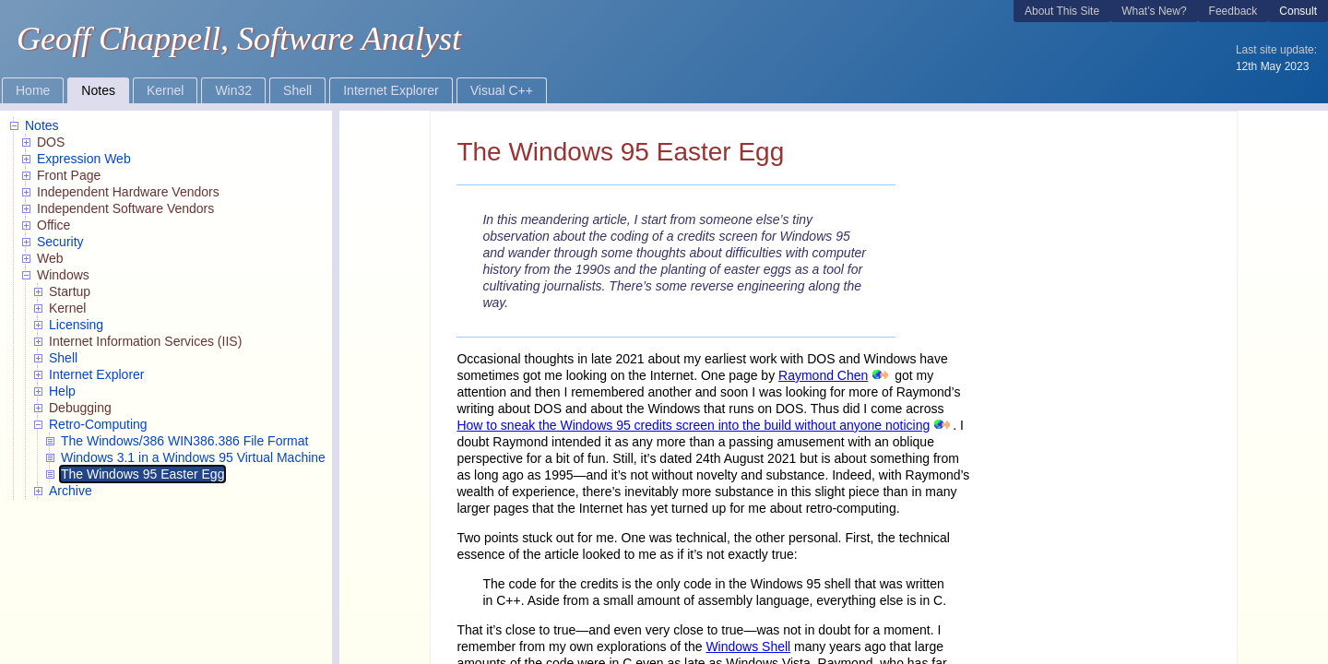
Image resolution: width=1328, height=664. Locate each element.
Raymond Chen (823, 375)
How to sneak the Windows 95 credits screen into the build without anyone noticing (693, 425)
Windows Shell (748, 646)
